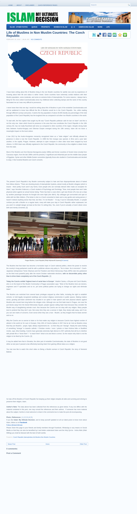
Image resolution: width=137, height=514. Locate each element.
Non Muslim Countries (48, 437)
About (19, 5)
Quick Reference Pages (47, 5)
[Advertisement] (37, 173)
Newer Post (11, 444)
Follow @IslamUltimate (14, 425)
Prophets (45, 27)
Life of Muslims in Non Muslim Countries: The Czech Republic (45, 34)
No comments (36, 39)
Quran (34, 27)
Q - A (73, 27)
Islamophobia (28, 437)
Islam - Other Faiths (19, 27)
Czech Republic (18, 437)
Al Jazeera (65, 260)
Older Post (83, 444)
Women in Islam (60, 27)
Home (10, 5)
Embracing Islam (86, 27)
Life (108, 27)
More (100, 27)
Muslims (38, 437)
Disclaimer (29, 5)
